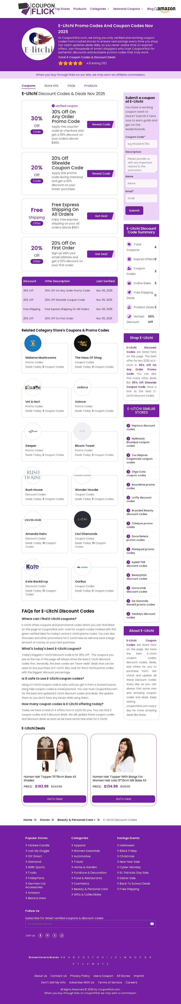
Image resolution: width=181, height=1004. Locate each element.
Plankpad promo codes (140, 551)
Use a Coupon (103, 976)
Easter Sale (126, 878)
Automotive (81, 856)
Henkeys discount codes (140, 615)
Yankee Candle (37, 845)
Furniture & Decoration (89, 873)
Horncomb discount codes (136, 589)
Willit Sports (35, 867)
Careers (131, 982)
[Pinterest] (47, 935)
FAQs (71, 86)
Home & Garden (84, 867)
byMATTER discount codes (136, 564)
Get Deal (101, 216)
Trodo (30, 873)
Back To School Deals (133, 883)
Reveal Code (101, 124)
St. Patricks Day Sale (133, 873)
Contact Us (58, 976)
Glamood (33, 862)
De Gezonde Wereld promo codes (140, 602)
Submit (134, 210)
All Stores (123, 976)
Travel (77, 862)
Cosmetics (80, 883)
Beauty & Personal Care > (76, 820)
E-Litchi (146, 337)
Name (129, 176)
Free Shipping (128, 889)
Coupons (28, 86)
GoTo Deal (54, 799)
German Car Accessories (35, 885)
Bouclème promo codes (140, 486)
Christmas (125, 856)
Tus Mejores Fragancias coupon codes (139, 458)
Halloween (126, 845)
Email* (129, 191)
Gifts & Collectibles (86, 894)
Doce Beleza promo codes (137, 538)
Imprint (139, 976)
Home (28, 820)
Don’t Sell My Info (53, 982)
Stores (45, 820)
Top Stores (62, 9)
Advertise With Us (81, 982)
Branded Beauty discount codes (139, 512)
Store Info (51, 86)
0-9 (63, 957)
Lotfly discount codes (138, 499)
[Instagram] (61, 935)
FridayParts (34, 878)
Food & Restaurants (86, 878)
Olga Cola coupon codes (136, 473)
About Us (40, 976)
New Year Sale (128, 862)
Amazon (32, 893)
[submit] (152, 923)
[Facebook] (40, 935)
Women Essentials (85, 851)
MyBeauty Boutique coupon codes (137, 442)
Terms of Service (110, 982)
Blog (150, 9)
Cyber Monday (129, 867)
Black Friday (127, 851)
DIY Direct (33, 856)
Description (133, 152)
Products (79, 9)
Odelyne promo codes (139, 525)
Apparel (78, 845)
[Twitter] (54, 935)
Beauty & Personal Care (89, 889)
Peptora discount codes (140, 427)
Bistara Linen (35, 898)
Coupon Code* (135, 137)
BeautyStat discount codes (136, 577)
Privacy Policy (80, 976)
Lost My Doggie (37, 851)
